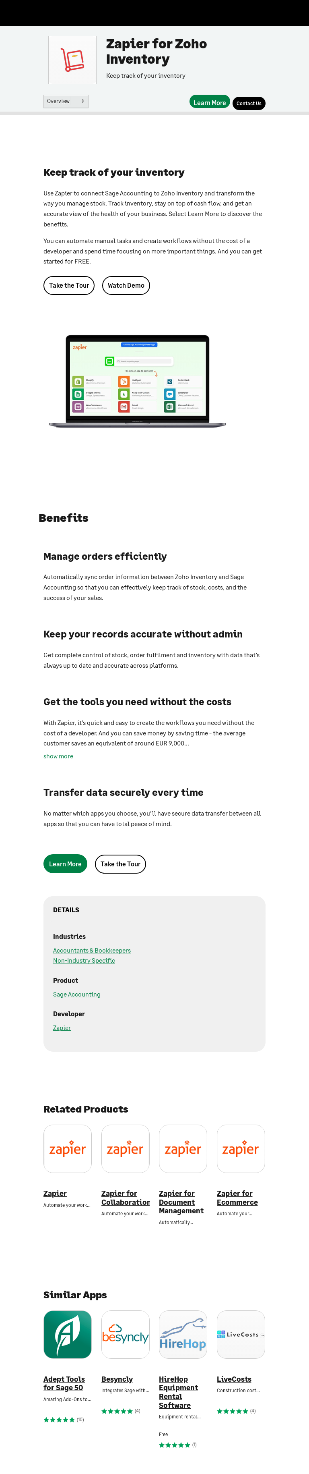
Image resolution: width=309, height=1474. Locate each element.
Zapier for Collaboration (125, 1197)
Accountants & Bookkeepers (92, 950)
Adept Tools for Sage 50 (64, 1383)
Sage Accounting (77, 994)
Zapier (62, 1027)
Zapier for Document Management (181, 1202)
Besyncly (117, 1379)
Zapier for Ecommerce (237, 1197)
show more (58, 756)
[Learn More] (210, 101)
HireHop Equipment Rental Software (178, 1392)
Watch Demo (126, 285)
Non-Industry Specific (84, 960)
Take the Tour (69, 285)
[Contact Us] (249, 103)
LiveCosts (234, 1379)
